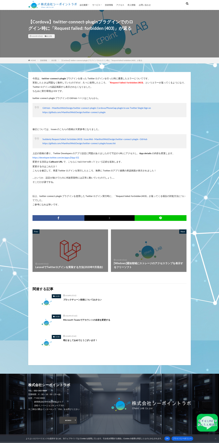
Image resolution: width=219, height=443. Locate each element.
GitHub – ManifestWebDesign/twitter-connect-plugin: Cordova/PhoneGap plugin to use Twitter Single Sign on (96, 108)
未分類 (49, 36)
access (68, 420)
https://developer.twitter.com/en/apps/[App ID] (56, 157)
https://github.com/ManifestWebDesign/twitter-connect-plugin (74, 112)
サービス (96, 5)
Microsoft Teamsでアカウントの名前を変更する (91, 319)
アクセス (120, 5)
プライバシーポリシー (182, 438)
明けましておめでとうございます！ (83, 339)
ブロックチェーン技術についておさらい (86, 299)
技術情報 (109, 5)
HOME (33, 60)
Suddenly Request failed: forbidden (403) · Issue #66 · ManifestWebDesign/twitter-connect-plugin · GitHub (94, 139)
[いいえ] (215, 438)
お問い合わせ (145, 5)
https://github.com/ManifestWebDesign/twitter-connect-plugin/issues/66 (79, 143)
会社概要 (84, 5)
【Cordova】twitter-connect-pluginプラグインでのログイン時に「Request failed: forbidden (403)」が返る (101, 60)
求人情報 (131, 5)
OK (167, 438)
